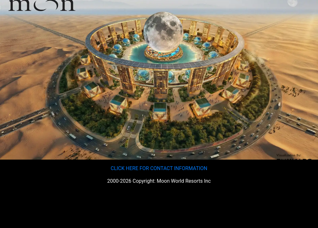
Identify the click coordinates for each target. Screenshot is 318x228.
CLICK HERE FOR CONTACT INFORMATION (159, 168)
